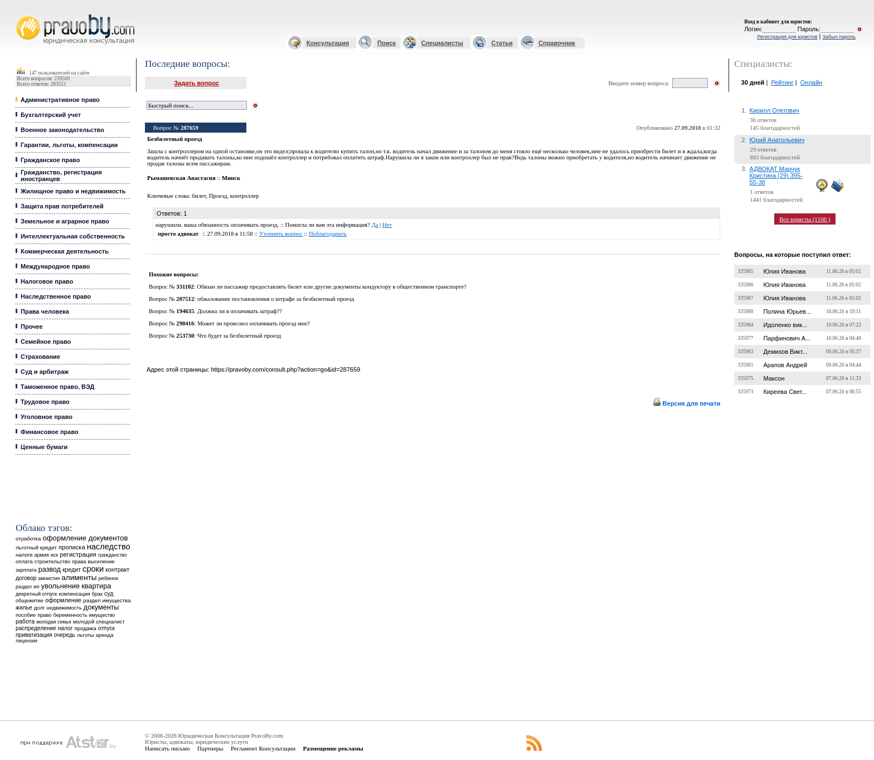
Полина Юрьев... (787, 311)
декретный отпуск (36, 594)
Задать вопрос (196, 83)
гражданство (112, 555)
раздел (24, 587)
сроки (93, 568)
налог (65, 628)
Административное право (60, 99)
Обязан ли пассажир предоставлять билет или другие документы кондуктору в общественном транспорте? (331, 287)
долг (39, 608)
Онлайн (811, 82)
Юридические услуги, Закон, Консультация (21, 14)
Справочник (556, 43)
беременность (70, 615)
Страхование (40, 356)
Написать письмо (167, 748)
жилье (24, 608)
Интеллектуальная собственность (73, 236)
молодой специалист (99, 621)
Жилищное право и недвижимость (73, 191)
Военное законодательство (62, 129)
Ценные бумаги (44, 447)
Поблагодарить (328, 234)
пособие (26, 615)
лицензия (26, 641)
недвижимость (63, 608)
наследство (108, 546)
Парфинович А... (786, 338)
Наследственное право (56, 296)
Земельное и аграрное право (65, 221)
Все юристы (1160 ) (804, 219)
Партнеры (210, 748)
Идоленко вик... (785, 324)
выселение (101, 561)
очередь (64, 635)
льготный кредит (36, 547)
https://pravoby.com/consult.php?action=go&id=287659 (285, 369)
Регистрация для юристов (787, 37)
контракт (117, 569)
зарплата (26, 570)
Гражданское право (50, 160)
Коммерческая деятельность (65, 251)
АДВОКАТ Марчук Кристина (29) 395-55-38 (776, 175)
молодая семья (53, 622)
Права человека (45, 311)
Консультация (328, 43)
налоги (24, 555)
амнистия (49, 578)
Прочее (32, 326)
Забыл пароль (839, 37)
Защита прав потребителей (62, 206)
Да (374, 225)
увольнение (60, 586)
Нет (387, 225)
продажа (85, 628)
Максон (773, 378)
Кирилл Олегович (774, 110)
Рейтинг (782, 82)
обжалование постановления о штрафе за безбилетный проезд (275, 299)
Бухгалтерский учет (51, 114)
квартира (96, 586)
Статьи (501, 43)
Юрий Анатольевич (777, 140)
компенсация (74, 594)
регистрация (78, 554)
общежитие (29, 600)
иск (54, 555)
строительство (52, 561)
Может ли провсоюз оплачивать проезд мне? (253, 323)
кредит (71, 569)
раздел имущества (106, 600)
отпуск (106, 628)
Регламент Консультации (263, 748)
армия (41, 555)
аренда (105, 635)
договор (26, 578)
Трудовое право (45, 401)
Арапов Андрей (785, 365)
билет (199, 196)
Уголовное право (46, 416)
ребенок (108, 578)
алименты (78, 577)
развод (49, 569)
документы (101, 607)
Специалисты (442, 43)
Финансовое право (50, 431)
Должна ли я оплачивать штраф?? (239, 311)
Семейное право (46, 341)
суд (108, 593)
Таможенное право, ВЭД (57, 386)
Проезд (218, 196)
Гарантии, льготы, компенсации (69, 145)
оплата (24, 561)
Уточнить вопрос (281, 234)
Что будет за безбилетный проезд (239, 336)
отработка (28, 538)
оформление (63, 600)
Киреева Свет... (785, 391)
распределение (36, 628)
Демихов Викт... (785, 351)
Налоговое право (47, 281)
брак (97, 594)
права (79, 561)
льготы (85, 635)
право (44, 615)
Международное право (55, 266)
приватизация (34, 635)
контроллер (244, 196)
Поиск (386, 43)
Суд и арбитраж (45, 371)
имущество (102, 615)
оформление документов (85, 538)
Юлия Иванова (784, 271)
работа (25, 621)
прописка (72, 547)
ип (36, 586)
